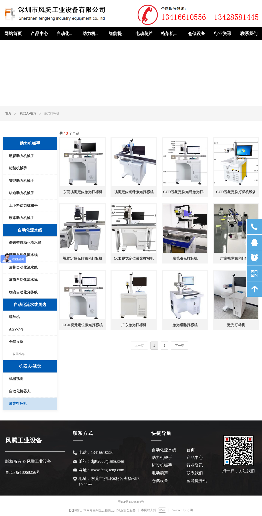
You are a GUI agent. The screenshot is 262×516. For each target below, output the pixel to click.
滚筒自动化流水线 (23, 280)
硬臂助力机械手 (21, 156)
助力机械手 (30, 143)
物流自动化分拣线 (23, 292)
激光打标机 (18, 403)
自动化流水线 (30, 230)
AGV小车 (16, 329)
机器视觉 (16, 379)
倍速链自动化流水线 (25, 243)
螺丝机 (14, 317)
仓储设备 (16, 342)
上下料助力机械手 (23, 205)
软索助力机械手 (21, 218)
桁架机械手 (18, 168)
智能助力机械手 (21, 181)
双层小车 (19, 354)
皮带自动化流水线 (23, 267)
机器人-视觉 (28, 113)
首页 (8, 113)
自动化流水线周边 (30, 304)
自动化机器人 (19, 391)
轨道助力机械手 (21, 193)
